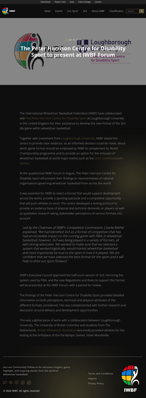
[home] (8, 11)
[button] (47, 11)
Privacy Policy (96, 383)
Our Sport (72, 11)
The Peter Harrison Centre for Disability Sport (56, 124)
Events (58, 11)
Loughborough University (78, 144)
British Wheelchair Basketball (57, 336)
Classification (116, 11)
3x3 (85, 11)
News (47, 11)
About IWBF (98, 11)
